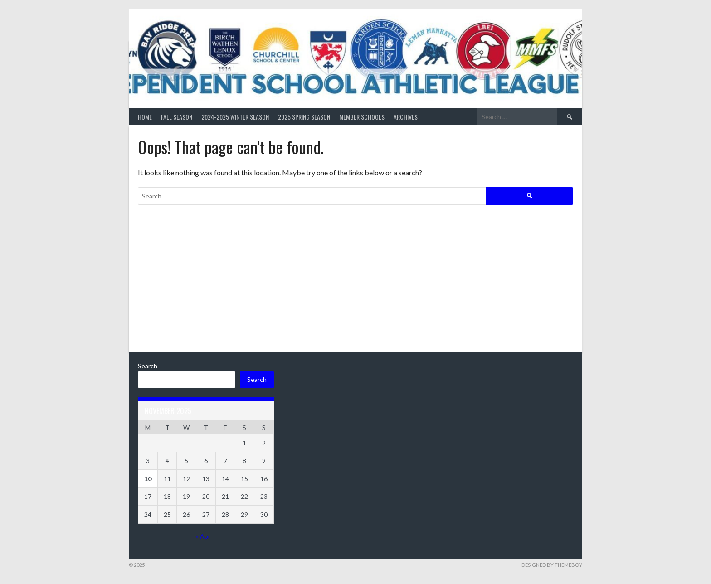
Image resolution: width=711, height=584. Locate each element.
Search (147, 366)
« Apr (203, 536)
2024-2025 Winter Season (235, 116)
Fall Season (176, 116)
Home (145, 116)
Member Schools (362, 116)
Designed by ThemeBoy (551, 565)
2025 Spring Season (304, 116)
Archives (406, 116)
